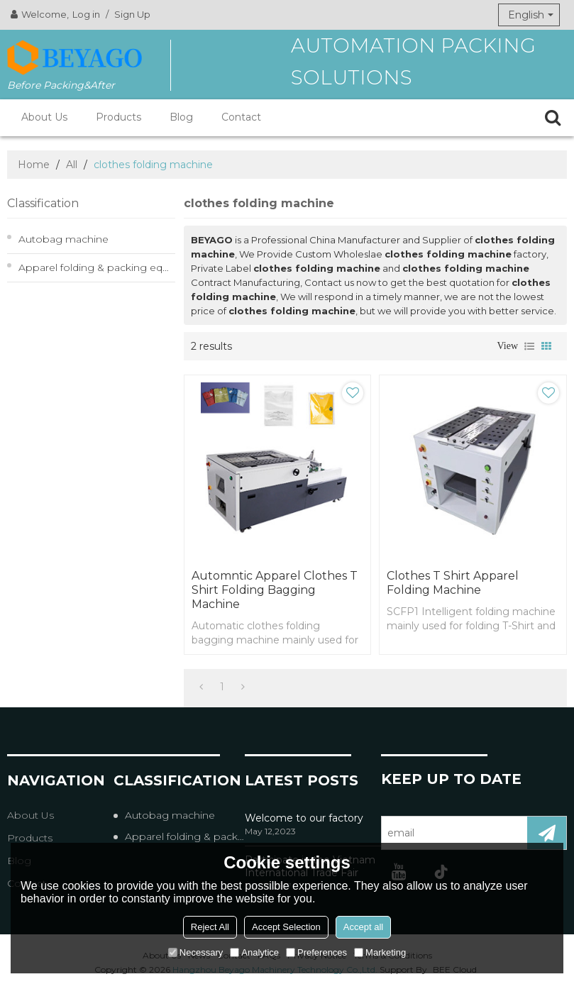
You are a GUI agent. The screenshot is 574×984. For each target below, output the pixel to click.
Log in (86, 14)
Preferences (316, 952)
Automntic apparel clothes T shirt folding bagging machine (275, 590)
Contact (241, 117)
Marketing (380, 952)
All (71, 164)
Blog (181, 117)
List (529, 346)
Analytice (254, 952)
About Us (44, 117)
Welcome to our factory (304, 818)
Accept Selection (286, 927)
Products (118, 117)
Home (34, 164)
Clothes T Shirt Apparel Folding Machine (453, 583)
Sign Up (132, 14)
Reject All (210, 927)
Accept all (363, 927)
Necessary (195, 952)
